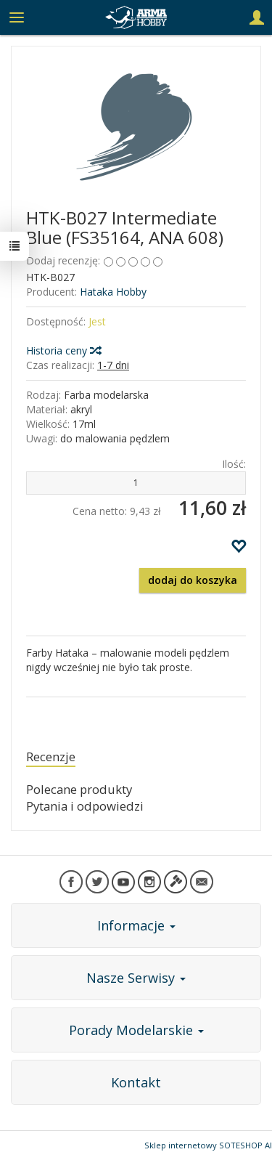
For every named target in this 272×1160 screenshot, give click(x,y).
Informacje (136, 925)
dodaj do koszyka (192, 580)
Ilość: (234, 464)
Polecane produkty (79, 789)
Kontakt (136, 1082)
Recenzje (50, 756)
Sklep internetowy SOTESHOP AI (208, 1145)
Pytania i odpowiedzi (85, 806)
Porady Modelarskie (136, 1030)
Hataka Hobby (113, 292)
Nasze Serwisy (136, 977)
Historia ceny (63, 350)
